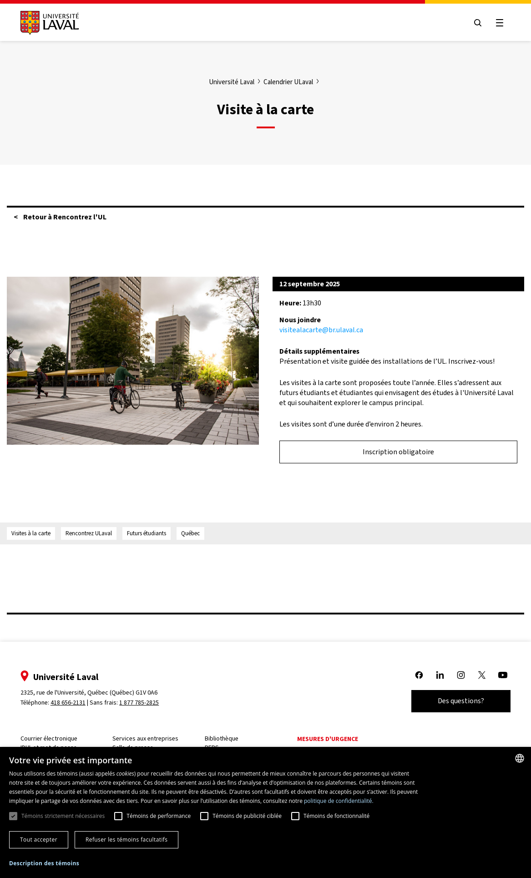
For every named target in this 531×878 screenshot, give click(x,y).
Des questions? (460, 700)
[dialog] (265, 812)
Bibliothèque (222, 738)
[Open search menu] (477, 23)
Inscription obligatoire (398, 452)
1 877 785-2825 (140, 702)
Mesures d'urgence (328, 739)
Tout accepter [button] (38, 839)
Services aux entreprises (146, 738)
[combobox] (519, 758)
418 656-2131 (68, 702)
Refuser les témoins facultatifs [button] (126, 839)
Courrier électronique (49, 738)
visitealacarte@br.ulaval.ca (321, 330)
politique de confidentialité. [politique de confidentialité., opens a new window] (339, 801)
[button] (44, 864)
